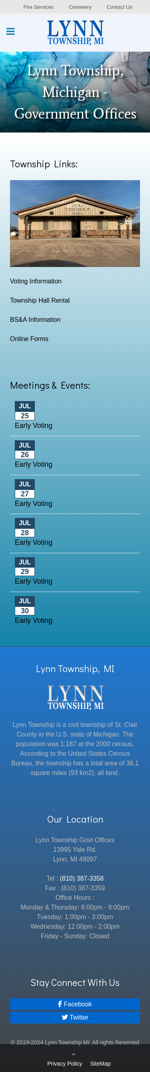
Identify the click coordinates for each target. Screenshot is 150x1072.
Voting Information (36, 281)
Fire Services (38, 7)
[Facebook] (75, 1004)
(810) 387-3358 (82, 878)
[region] (75, 92)
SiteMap (100, 1063)
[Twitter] (75, 1017)
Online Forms (29, 338)
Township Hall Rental (40, 300)
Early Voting (33, 426)
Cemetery (80, 7)
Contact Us (119, 7)
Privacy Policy (64, 1063)
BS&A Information (35, 319)
